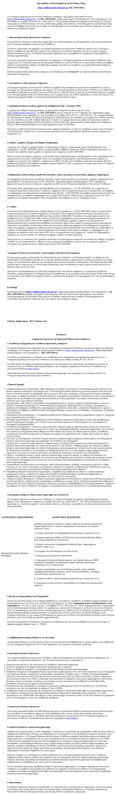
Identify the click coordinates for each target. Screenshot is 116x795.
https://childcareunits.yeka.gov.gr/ (21, 19)
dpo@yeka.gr (33, 369)
